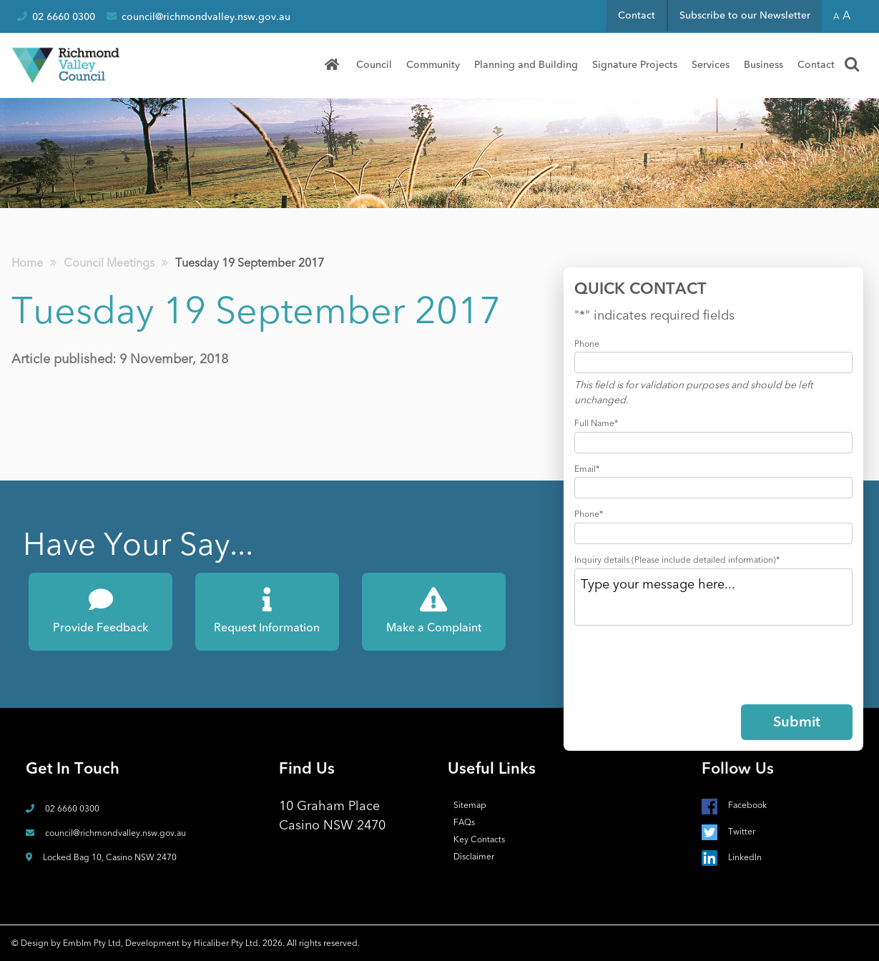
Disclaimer (473, 856)
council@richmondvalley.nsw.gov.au (198, 17)
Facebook (734, 805)
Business (763, 65)
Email (586, 469)
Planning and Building (526, 65)
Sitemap (469, 805)
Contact (636, 15)
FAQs (464, 822)
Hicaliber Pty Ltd (226, 943)
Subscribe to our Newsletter (744, 15)
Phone (586, 344)
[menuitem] (337, 65)
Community (433, 65)
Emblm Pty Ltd (92, 943)
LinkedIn (732, 857)
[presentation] (683, 662)
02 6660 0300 (56, 17)
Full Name (596, 423)
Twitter (728, 831)
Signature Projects (634, 65)
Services (711, 65)
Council (374, 65)
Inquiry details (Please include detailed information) (677, 560)
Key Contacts (479, 839)
